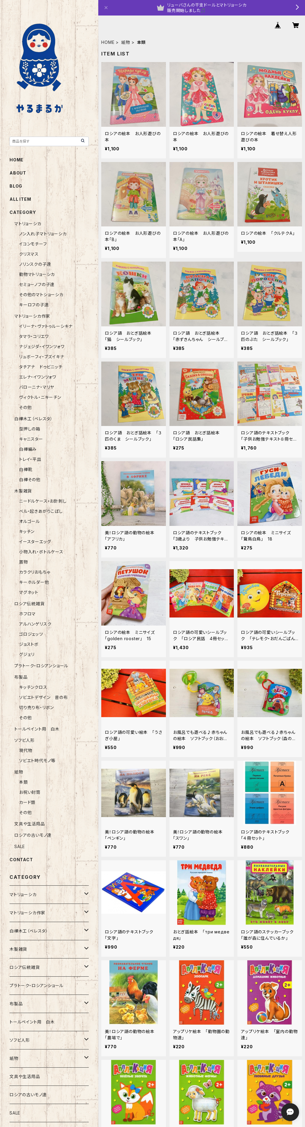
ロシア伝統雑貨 (29, 603)
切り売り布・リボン (36, 707)
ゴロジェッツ (31, 634)
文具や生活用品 (29, 823)
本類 (23, 782)
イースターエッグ (35, 541)
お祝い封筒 (30, 792)
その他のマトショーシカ (41, 294)
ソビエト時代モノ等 (37, 760)
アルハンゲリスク (35, 623)
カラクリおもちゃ (34, 572)
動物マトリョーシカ (37, 274)
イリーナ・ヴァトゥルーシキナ (46, 326)
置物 (23, 561)
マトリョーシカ (27, 223)
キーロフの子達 (34, 304)
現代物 (25, 750)
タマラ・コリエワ (34, 336)
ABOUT (18, 172)
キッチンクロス (33, 687)
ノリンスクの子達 (35, 264)
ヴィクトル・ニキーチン (40, 397)
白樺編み (30, 449)
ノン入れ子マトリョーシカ (43, 233)
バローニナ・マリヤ (36, 387)
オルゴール (29, 521)
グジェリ (27, 654)
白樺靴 (25, 469)
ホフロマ (27, 613)
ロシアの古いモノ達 (33, 835)
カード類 (27, 802)
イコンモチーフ (33, 243)
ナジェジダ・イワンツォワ (42, 346)
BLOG (16, 186)
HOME (107, 42)
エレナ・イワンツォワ (37, 376)
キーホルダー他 (34, 582)
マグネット (28, 592)
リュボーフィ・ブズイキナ (41, 356)
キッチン (27, 531)
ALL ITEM (20, 199)
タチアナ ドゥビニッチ (41, 366)
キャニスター (31, 438)
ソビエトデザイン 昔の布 (43, 697)
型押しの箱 (29, 428)
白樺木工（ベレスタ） (33, 418)
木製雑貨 (23, 490)
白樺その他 (30, 479)
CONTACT (21, 859)
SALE (19, 846)
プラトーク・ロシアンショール (41, 665)
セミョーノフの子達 (37, 284)
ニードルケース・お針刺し (43, 501)
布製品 (20, 677)
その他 (25, 407)
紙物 (125, 42)
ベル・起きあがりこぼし (41, 511)
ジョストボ (29, 644)
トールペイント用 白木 (37, 728)
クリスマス (29, 254)
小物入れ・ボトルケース (41, 551)
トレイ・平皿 (30, 459)
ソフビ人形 (24, 740)
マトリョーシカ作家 (32, 316)
